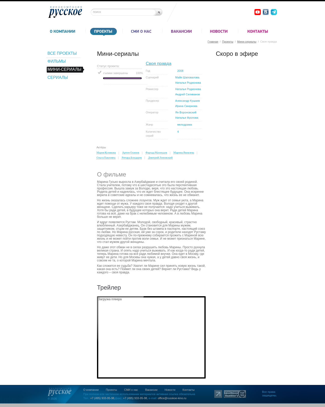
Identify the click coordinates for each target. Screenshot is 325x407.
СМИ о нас (131, 389)
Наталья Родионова (188, 82)
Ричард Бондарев (132, 157)
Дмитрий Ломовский (160, 157)
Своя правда (158, 63)
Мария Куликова (106, 152)
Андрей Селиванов (187, 94)
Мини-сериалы (246, 41)
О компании (91, 389)
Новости (170, 389)
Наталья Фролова (186, 117)
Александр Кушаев (187, 100)
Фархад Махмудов (156, 152)
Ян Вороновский (185, 112)
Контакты (189, 389)
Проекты (227, 41)
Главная (213, 41)
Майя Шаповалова (187, 77)
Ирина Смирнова (186, 106)
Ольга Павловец (105, 157)
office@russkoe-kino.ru (172, 398)
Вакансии (151, 389)
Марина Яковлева (183, 152)
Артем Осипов (130, 152)
